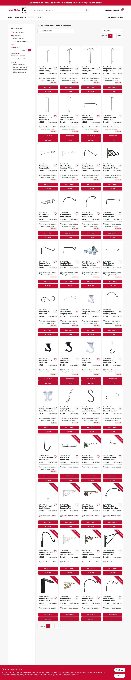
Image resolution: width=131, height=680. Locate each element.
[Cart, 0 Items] (122, 10)
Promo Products (18, 32)
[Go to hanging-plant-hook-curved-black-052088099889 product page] (69, 216)
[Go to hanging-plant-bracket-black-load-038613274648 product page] (112, 552)
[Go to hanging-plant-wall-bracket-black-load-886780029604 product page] (47, 599)
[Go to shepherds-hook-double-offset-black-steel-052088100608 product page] (47, 70)
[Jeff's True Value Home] (14, 10)
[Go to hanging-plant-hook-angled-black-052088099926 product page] (90, 167)
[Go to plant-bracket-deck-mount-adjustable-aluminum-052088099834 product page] (47, 216)
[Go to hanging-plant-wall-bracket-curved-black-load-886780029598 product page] (47, 552)
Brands (30, 17)
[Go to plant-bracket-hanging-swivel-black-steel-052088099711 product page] (112, 506)
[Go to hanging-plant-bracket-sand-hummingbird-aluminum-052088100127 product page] (69, 599)
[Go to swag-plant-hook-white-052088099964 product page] (90, 313)
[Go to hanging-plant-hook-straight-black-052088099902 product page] (112, 216)
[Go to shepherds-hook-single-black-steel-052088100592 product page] (47, 506)
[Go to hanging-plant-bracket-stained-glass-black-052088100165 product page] (90, 459)
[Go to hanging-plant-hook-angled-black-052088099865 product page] (47, 264)
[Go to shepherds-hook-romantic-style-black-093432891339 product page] (112, 459)
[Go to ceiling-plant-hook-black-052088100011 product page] (112, 362)
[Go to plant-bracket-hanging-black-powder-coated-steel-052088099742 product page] (47, 167)
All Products (17, 35)
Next (119, 36)
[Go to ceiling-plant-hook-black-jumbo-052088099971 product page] (69, 362)
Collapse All (14, 56)
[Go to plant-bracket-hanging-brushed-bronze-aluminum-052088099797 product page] (112, 167)
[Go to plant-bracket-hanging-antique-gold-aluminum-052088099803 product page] (90, 552)
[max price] (23, 50)
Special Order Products (20, 41)
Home (10, 17)
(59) (19, 65)
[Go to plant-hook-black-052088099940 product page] (47, 313)
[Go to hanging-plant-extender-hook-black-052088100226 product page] (90, 410)
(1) (19, 72)
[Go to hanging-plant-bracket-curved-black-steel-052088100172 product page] (112, 313)
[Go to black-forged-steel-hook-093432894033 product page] (47, 459)
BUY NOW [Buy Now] (48, 91)
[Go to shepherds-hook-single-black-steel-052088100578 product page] (112, 119)
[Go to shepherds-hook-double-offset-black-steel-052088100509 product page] (69, 70)
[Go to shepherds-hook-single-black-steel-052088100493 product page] (112, 70)
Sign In (108, 10)
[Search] (86, 10)
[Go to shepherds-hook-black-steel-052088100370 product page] (69, 119)
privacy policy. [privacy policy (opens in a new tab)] (19, 675)
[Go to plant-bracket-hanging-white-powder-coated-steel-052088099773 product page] (69, 313)
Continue (119, 670)
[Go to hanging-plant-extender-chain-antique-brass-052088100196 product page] (69, 410)
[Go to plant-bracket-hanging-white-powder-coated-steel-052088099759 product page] (69, 167)
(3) (20, 69)
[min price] (14, 50)
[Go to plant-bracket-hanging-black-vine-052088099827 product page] (112, 599)
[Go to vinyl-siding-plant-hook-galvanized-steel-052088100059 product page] (90, 264)
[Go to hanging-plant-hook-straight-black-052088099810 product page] (90, 119)
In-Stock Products (19, 38)
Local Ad (38, 17)
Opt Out (119, 676)
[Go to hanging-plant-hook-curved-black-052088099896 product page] (90, 216)
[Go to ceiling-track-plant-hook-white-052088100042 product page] (47, 410)
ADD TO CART (48, 87)
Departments (19, 17)
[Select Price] (29, 50)
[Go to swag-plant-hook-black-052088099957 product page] (47, 362)
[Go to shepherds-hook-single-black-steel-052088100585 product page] (47, 119)
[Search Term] (60, 10)
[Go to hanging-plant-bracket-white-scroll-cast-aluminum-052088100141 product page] (69, 506)
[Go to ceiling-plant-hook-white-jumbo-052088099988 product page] (90, 362)
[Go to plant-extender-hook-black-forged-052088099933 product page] (112, 264)
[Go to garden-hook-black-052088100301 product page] (112, 410)
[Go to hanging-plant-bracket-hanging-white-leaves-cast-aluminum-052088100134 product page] (69, 552)
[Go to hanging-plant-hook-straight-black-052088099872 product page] (69, 264)
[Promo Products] (12, 32)
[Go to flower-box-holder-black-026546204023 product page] (69, 459)
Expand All (22, 56)
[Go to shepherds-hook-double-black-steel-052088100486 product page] (90, 70)
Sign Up (116, 10)
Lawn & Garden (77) (19, 59)
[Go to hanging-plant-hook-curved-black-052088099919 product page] (90, 599)
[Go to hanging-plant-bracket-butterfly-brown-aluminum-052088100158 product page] (90, 506)
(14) (20, 67)
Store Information (115, 17)
